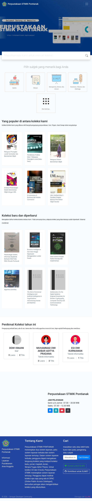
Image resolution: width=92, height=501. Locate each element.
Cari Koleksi (84, 457)
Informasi (6, 458)
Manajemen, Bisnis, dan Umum (56, 82)
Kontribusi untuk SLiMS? (76, 471)
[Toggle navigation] (86, 4)
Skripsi (35, 82)
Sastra (14, 82)
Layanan (5, 461)
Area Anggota (7, 466)
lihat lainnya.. (46, 103)
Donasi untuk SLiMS (75, 466)
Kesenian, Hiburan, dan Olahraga (77, 82)
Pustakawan (7, 463)
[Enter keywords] (70, 457)
